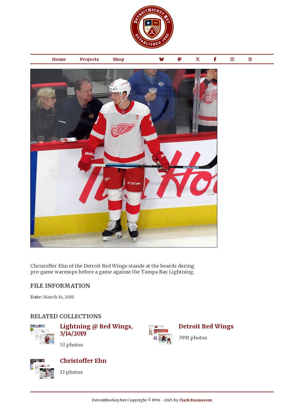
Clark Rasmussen (195, 400)
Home (59, 59)
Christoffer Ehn (83, 360)
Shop (118, 59)
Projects (89, 59)
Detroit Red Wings (206, 326)
